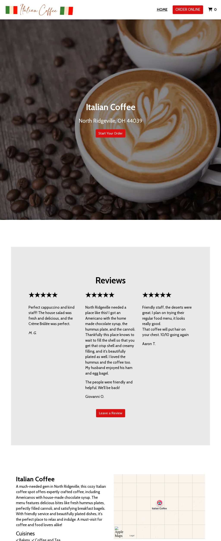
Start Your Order (110, 133)
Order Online (187, 9)
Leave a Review (110, 413)
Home (162, 9)
